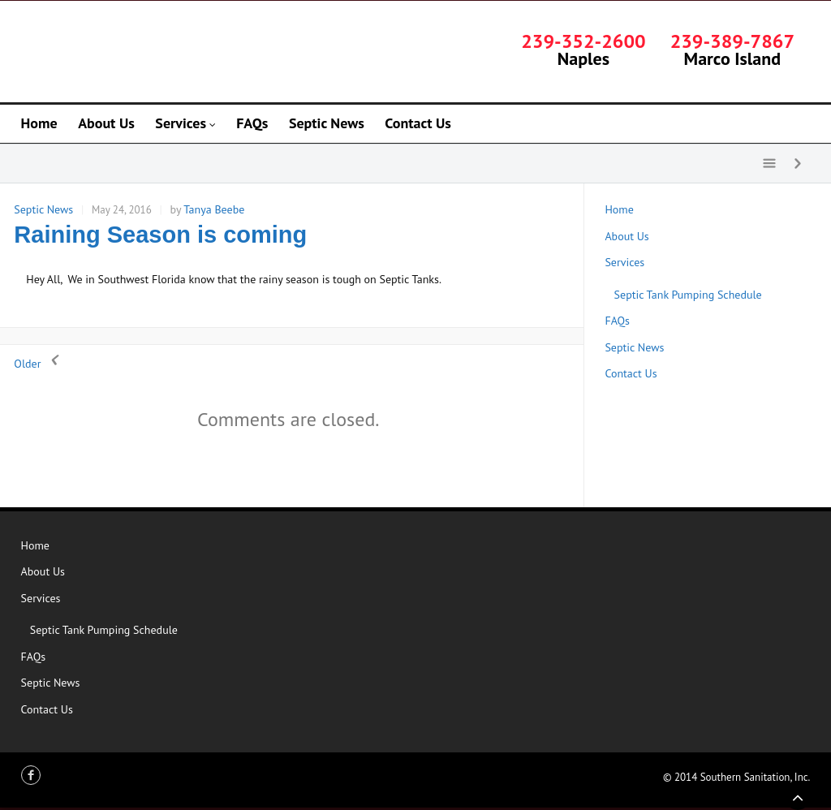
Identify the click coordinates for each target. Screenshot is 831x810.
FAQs (617, 320)
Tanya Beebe (213, 209)
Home (619, 209)
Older (39, 363)
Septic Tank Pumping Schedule (688, 294)
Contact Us (631, 373)
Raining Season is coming (160, 235)
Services (624, 262)
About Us (626, 236)
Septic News (43, 209)
